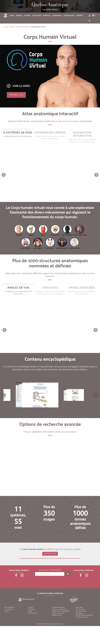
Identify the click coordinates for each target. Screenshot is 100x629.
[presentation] (52, 584)
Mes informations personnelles (84, 618)
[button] (96, 175)
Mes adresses (79, 616)
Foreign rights (69, 16)
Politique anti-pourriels (58, 616)
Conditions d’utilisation (58, 610)
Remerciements (32, 616)
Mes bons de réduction (82, 620)
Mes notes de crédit (81, 614)
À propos (79, 16)
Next (96, 396)
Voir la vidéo (18, 86)
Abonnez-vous (16, 94)
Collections (36, 16)
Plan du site (31, 612)
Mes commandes (80, 612)
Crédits (30, 614)
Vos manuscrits (8, 612)
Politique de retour (57, 618)
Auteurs (27, 16)
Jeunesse (19, 16)
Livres (12, 16)
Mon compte (79, 610)
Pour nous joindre (9, 610)
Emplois (6, 614)
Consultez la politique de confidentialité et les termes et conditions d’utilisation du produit (50, 562)
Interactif (47, 16)
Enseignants (57, 16)
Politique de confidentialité (59, 612)
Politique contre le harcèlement (60, 614)
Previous (4, 396)
